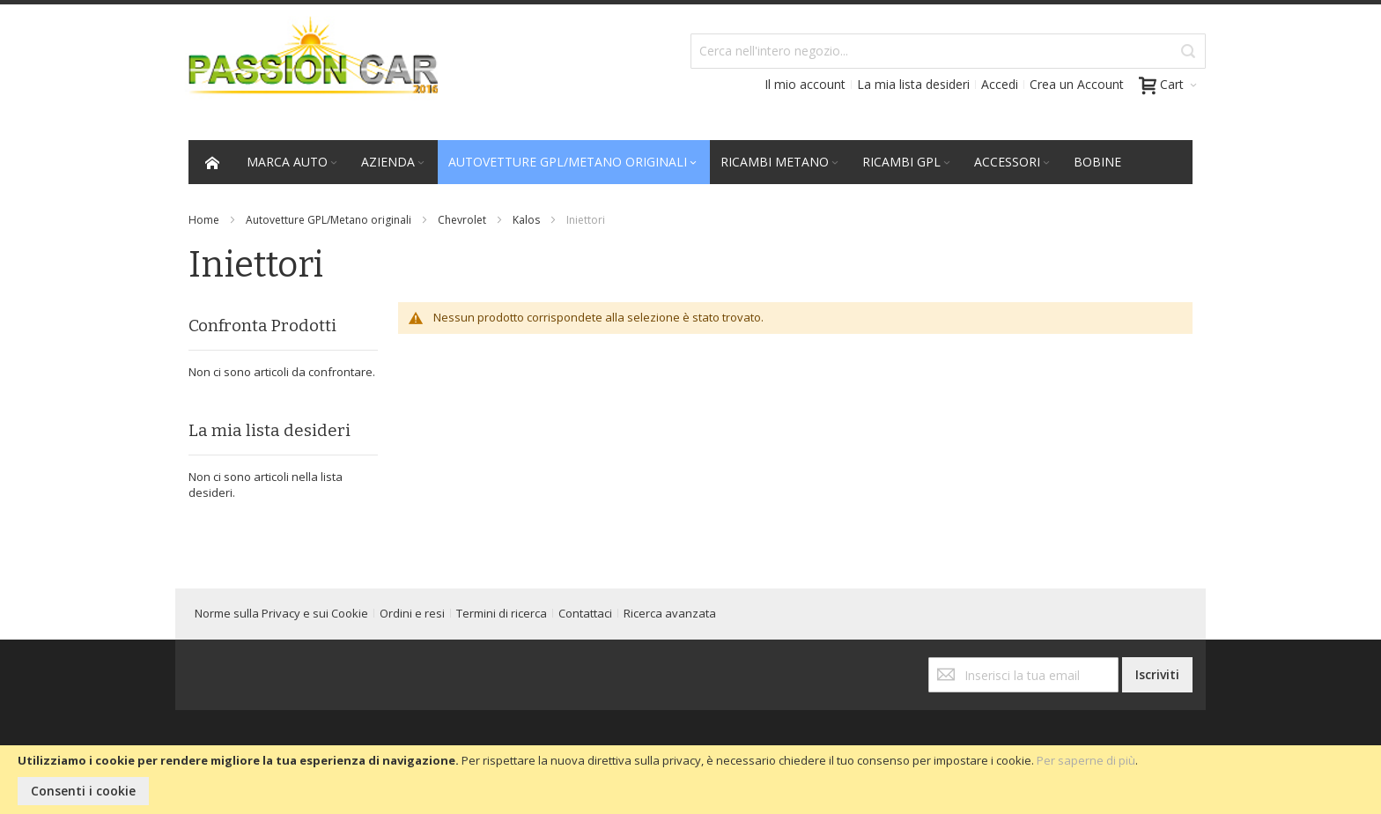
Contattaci (585, 613)
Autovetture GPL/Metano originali (328, 219)
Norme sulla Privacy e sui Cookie (281, 613)
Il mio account (805, 84)
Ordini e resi (412, 613)
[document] (690, 779)
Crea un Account (1077, 84)
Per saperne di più (1086, 760)
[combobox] (948, 51)
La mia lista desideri (913, 84)
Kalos (526, 219)
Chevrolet (462, 219)
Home (203, 219)
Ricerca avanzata (670, 613)
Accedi (999, 84)
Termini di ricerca (501, 613)
